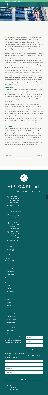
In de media (9, 288)
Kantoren (7, 294)
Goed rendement (10, 271)
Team (6, 277)
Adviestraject (10, 308)
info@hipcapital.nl (14, 250)
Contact (8, 1)
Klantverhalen (8, 296)
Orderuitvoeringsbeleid (12, 327)
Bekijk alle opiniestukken (24, 160)
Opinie (8, 285)
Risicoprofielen (10, 311)
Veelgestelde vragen (11, 322)
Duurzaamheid (10, 266)
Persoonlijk (9, 263)
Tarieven (9, 302)
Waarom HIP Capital (9, 260)
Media (6, 282)
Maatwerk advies (10, 268)
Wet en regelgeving (11, 319)
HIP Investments (10, 291)
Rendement (9, 305)
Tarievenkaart (10, 330)
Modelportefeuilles (11, 316)
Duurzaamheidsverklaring (12, 325)
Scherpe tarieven (11, 274)
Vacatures (7, 280)
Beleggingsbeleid (11, 313)
